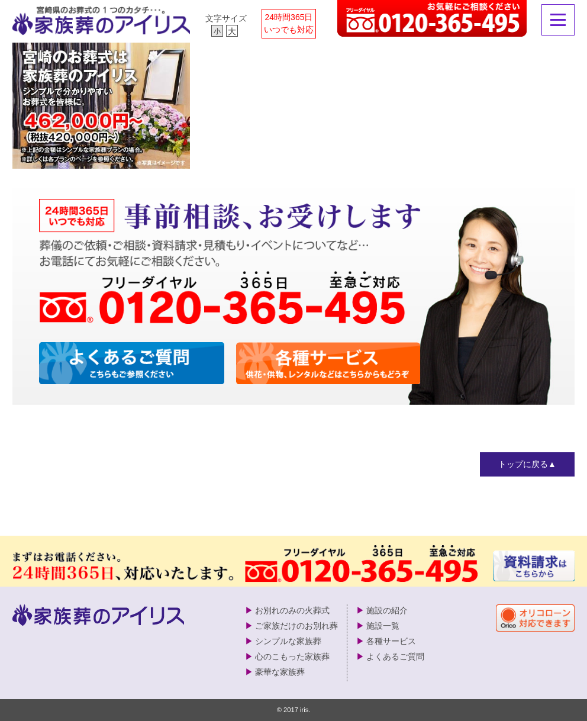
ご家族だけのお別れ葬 (296, 625)
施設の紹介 (387, 610)
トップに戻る (523, 464)
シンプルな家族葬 (288, 641)
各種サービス (391, 641)
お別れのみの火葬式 (292, 610)
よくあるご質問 (395, 656)
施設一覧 (382, 625)
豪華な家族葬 (280, 672)
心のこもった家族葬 (292, 656)
